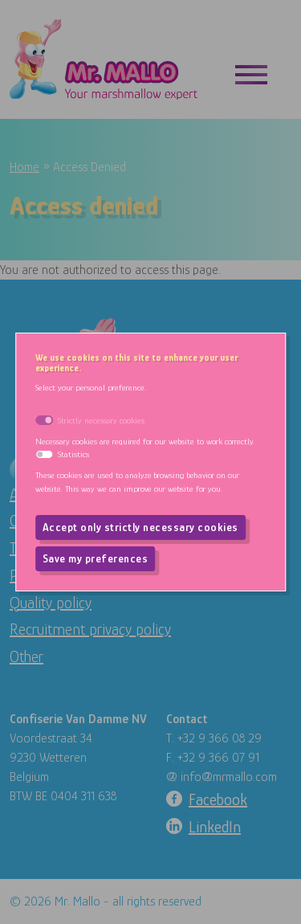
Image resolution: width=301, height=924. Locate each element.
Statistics (73, 454)
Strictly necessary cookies (101, 420)
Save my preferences (95, 558)
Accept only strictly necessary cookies (140, 527)
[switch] (44, 454)
